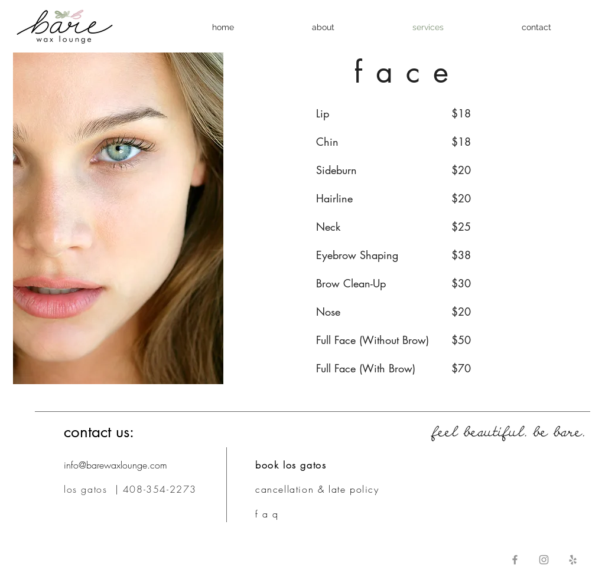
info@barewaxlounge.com (115, 464)
